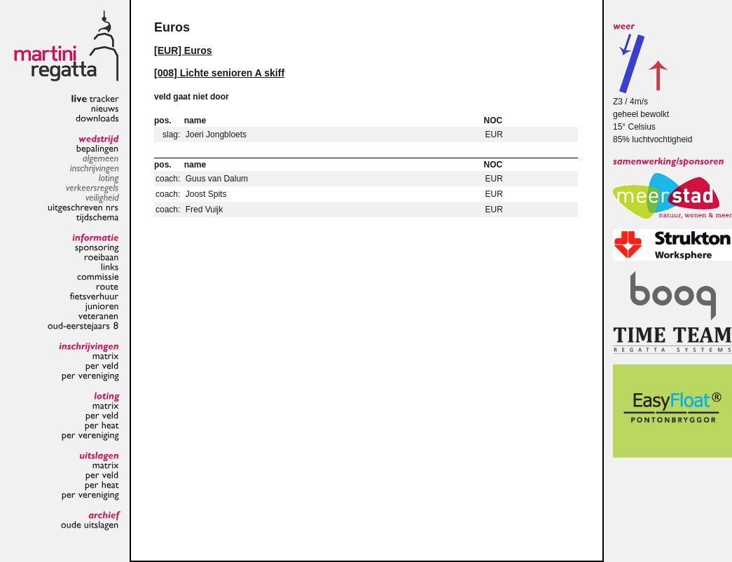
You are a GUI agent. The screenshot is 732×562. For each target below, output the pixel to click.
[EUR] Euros (183, 50)
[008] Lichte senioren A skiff (219, 72)
